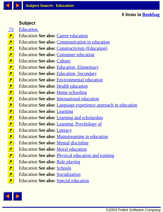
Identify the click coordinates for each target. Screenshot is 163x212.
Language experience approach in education (97, 105)
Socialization (69, 174)
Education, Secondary (77, 73)
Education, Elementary (78, 67)
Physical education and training (85, 155)
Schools (64, 168)
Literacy (64, 130)
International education (78, 98)
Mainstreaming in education (82, 136)
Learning (65, 111)
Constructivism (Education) (82, 48)
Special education (73, 180)
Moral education (72, 149)
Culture (63, 60)
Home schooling (72, 92)
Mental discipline (73, 142)
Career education (72, 35)
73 (10, 29)
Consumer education (75, 54)
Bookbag (151, 14)
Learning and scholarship (80, 117)
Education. (29, 29)
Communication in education (83, 42)
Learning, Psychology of (79, 123)
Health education (72, 86)
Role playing (68, 161)
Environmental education (80, 79)
